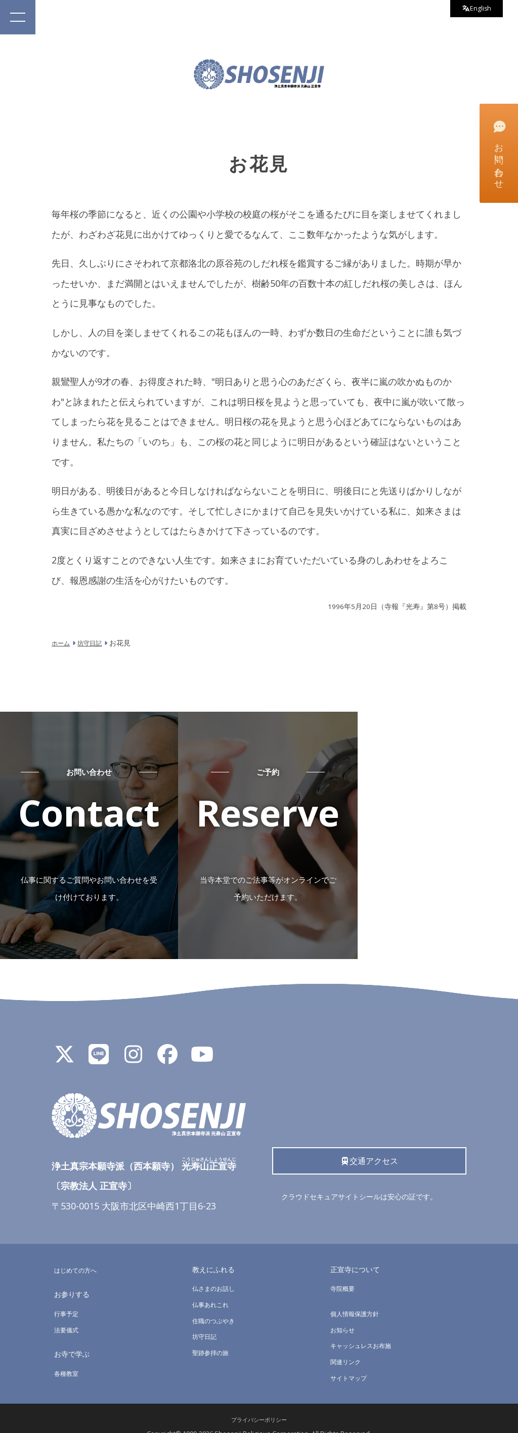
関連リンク (348, 1344)
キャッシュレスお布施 (365, 1328)
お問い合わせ (498, 152)
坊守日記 (206, 1319)
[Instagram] (133, 1041)
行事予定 (68, 1296)
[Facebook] (167, 1041)
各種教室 (68, 1356)
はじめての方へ (79, 1252)
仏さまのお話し (217, 1271)
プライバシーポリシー (259, 1403)
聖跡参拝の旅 (213, 1335)
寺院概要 (344, 1271)
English (473, 10)
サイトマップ (351, 1360)
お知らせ (344, 1312)
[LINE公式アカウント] (98, 1041)
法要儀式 (68, 1312)
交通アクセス (369, 1146)
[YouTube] (201, 1041)
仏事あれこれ (213, 1287)
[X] (64, 1041)
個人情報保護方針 (358, 1296)
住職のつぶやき (217, 1303)
